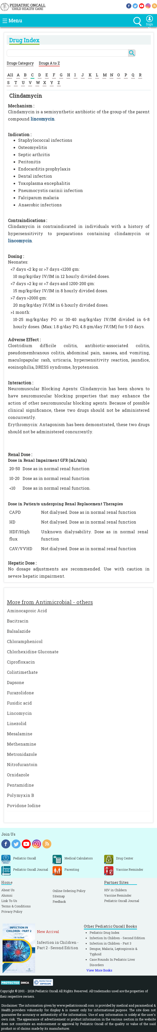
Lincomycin (19, 713)
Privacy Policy (11, 911)
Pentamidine (20, 785)
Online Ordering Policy (69, 891)
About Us (8, 890)
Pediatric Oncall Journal (121, 901)
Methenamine (21, 744)
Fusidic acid (19, 703)
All (10, 74)
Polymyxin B (20, 795)
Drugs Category (20, 63)
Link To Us (9, 901)
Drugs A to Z (49, 63)
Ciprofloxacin (21, 662)
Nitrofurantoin (22, 764)
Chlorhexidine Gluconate (32, 651)
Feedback (59, 901)
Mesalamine (19, 733)
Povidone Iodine (24, 805)
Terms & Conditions (16, 906)
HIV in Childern (115, 890)
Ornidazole (18, 774)
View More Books (99, 970)
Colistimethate (22, 672)
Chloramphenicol (25, 641)
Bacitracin (17, 621)
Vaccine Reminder (117, 895)
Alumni (6, 895)
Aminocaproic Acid (27, 610)
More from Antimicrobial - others (50, 602)
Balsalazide (19, 631)
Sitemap (59, 896)
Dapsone (15, 682)
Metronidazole (22, 754)
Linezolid (16, 723)
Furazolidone (20, 692)
